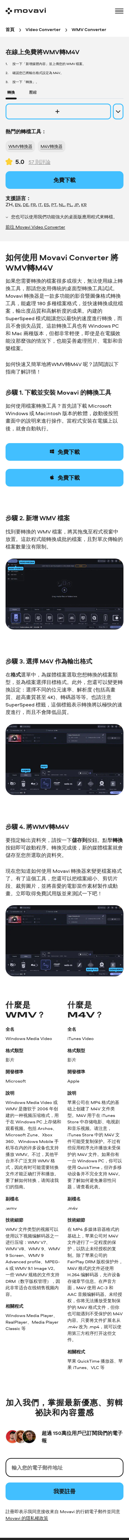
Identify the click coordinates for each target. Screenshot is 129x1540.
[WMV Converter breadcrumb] (89, 30)
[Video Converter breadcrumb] (43, 30)
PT (54, 205)
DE (25, 205)
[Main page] (26, 11)
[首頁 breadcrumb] (10, 30)
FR (33, 205)
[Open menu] (119, 11)
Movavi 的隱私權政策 (27, 1518)
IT (40, 205)
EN (18, 205)
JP (76, 205)
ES (46, 205)
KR (84, 205)
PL (69, 205)
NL (61, 205)
